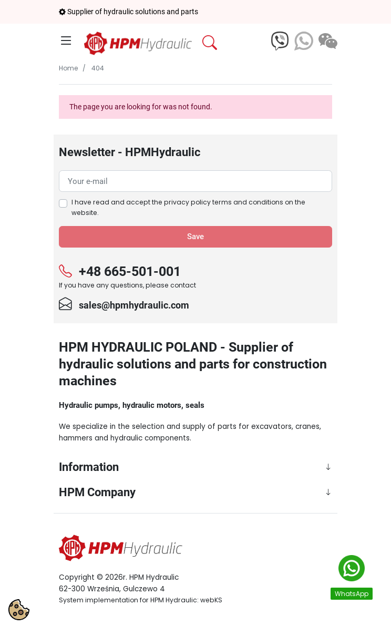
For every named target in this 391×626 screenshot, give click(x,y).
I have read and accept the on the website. (188, 207)
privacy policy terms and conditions (223, 202)
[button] (233, 43)
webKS (211, 600)
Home (68, 68)
